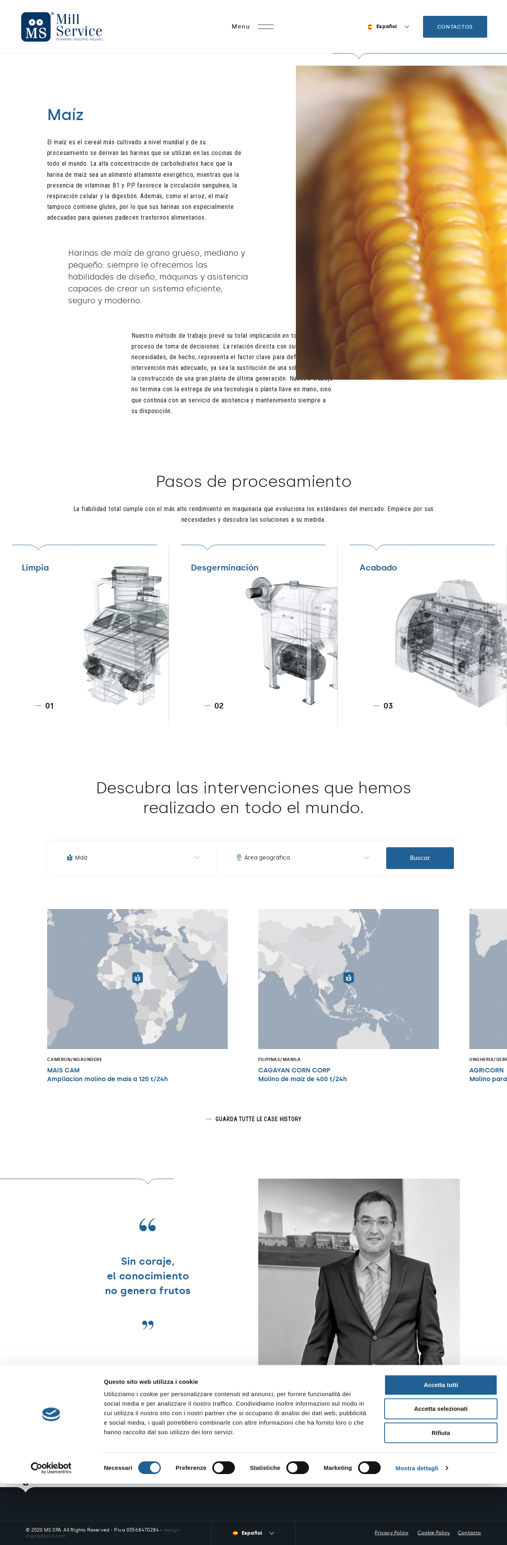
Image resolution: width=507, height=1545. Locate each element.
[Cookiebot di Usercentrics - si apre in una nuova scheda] (51, 1529)
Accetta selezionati (440, 1470)
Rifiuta (441, 1494)
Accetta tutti (441, 1446)
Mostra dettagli (416, 1529)
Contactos (455, 27)
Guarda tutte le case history (258, 1119)
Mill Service (72, 26)
